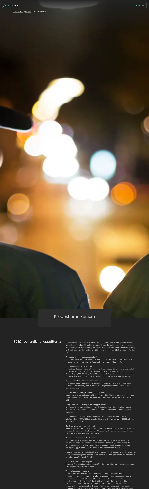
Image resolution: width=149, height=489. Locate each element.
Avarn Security (18, 11)
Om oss (28, 11)
